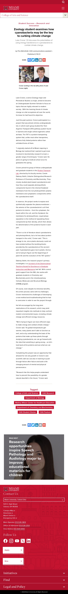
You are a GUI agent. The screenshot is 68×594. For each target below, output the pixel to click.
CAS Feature (45, 412)
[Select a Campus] (34, 500)
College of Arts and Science (15, 15)
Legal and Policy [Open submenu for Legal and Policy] (14, 586)
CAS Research (48, 393)
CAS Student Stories (27, 412)
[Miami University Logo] (11, 8)
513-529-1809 (20, 522)
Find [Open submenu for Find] (6, 580)
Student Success (26, 23)
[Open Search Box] (63, 2)
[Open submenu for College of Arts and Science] (65, 15)
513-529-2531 (24, 526)
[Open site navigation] (63, 8)
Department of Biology (34, 398)
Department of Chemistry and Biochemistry (35, 407)
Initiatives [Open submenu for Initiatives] (10, 573)
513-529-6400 (19, 529)
